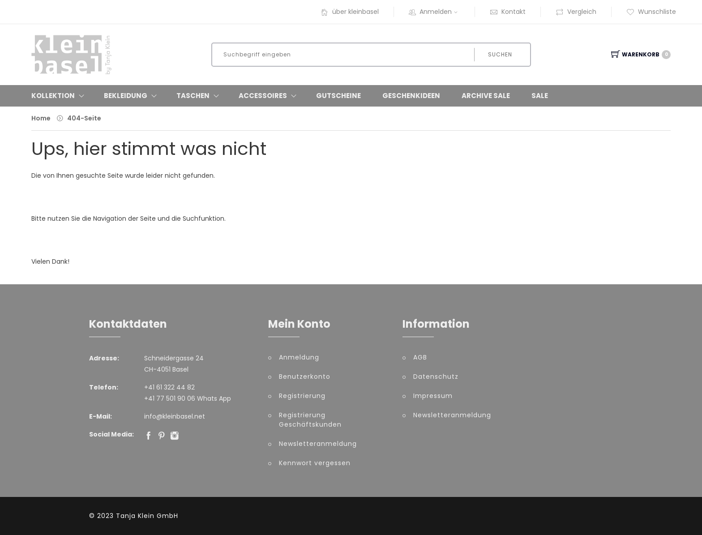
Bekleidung (125, 95)
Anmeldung (299, 357)
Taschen (193, 95)
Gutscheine (338, 95)
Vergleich (576, 11)
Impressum (433, 395)
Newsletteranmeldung (318, 443)
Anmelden (434, 11)
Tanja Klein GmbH (147, 515)
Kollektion (53, 95)
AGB (420, 357)
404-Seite (84, 118)
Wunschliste (651, 11)
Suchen (500, 54)
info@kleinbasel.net (174, 416)
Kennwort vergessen (315, 462)
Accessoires (263, 95)
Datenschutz (435, 376)
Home (41, 118)
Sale (539, 95)
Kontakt (508, 11)
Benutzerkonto (304, 376)
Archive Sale (486, 95)
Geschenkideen (411, 95)
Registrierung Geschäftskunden (310, 420)
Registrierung (302, 395)
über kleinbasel (350, 11)
